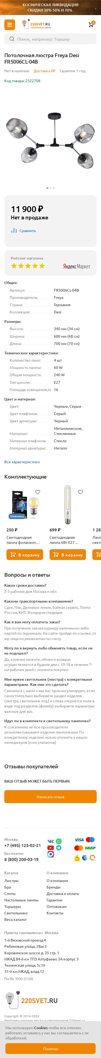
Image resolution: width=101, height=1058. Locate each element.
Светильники (15, 912)
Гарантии (54, 899)
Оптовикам (57, 906)
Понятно (50, 1048)
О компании (57, 880)
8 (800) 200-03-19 (21, 859)
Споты (10, 893)
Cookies (41, 1027)
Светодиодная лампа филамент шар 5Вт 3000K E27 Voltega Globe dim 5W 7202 (23, 540)
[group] (50, 140)
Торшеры (12, 906)
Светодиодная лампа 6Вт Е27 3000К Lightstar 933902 (63, 540)
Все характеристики (22, 461)
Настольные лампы (21, 899)
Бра (7, 886)
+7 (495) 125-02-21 (22, 845)
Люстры (11, 880)
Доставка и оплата (63, 893)
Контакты (55, 912)
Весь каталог (15, 919)
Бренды (54, 886)
